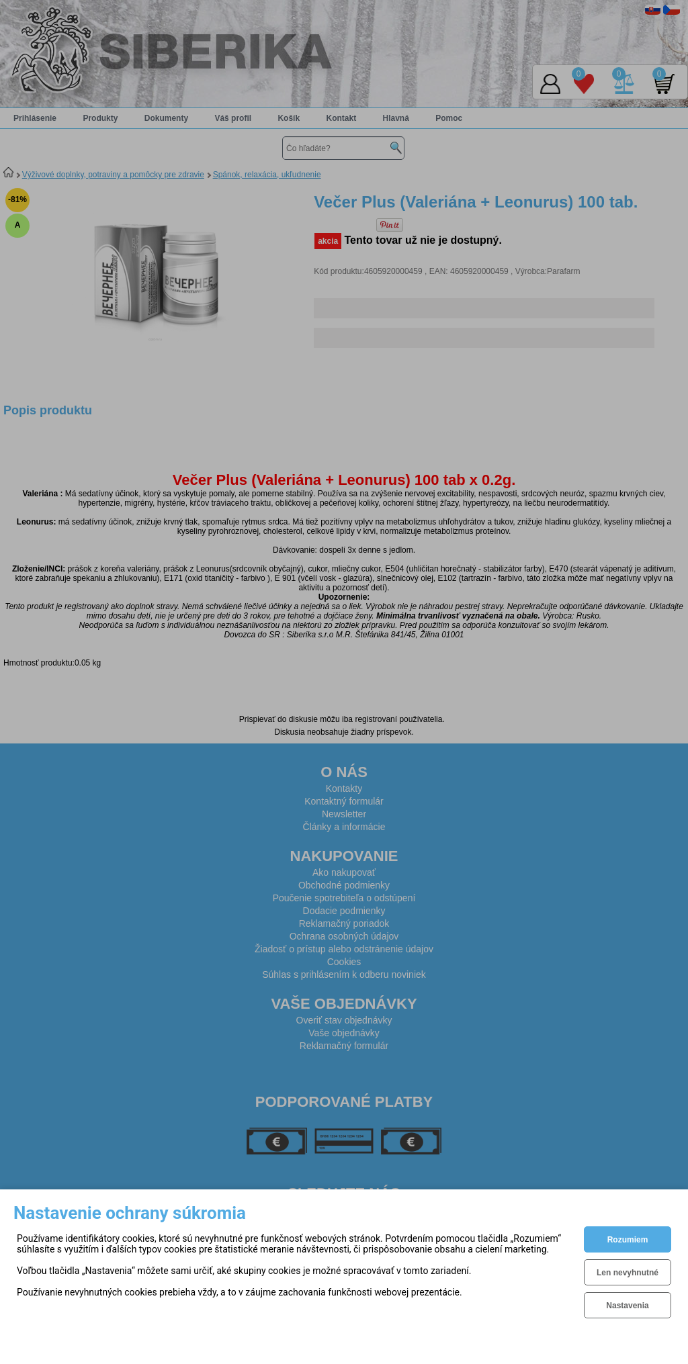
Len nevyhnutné (627, 1272)
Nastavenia (627, 1305)
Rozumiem (627, 1239)
